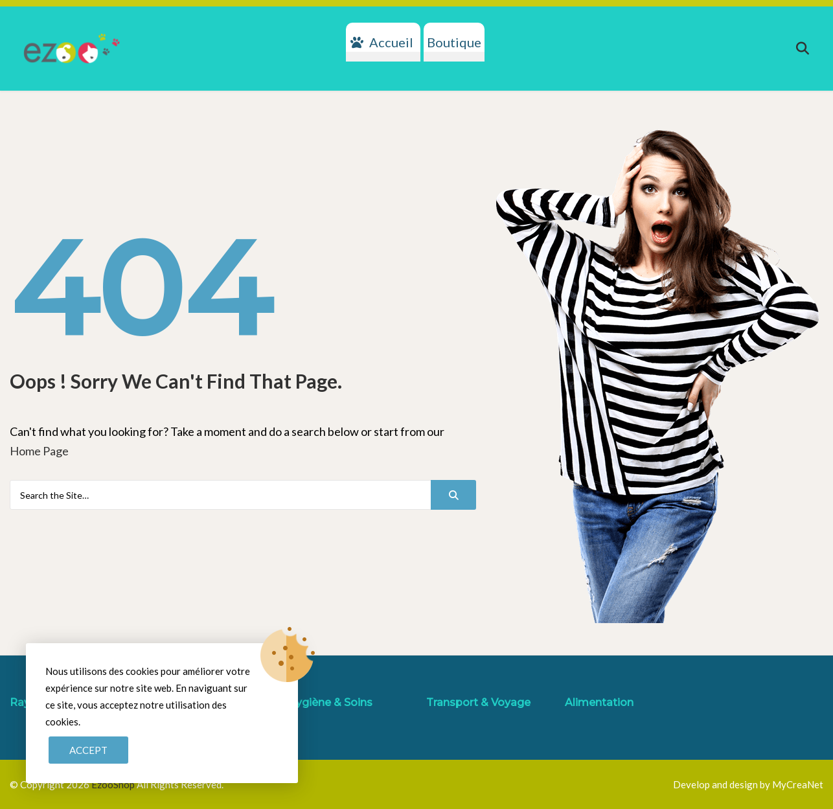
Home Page (39, 451)
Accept (88, 750)
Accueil (391, 42)
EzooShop (114, 784)
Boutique (454, 42)
